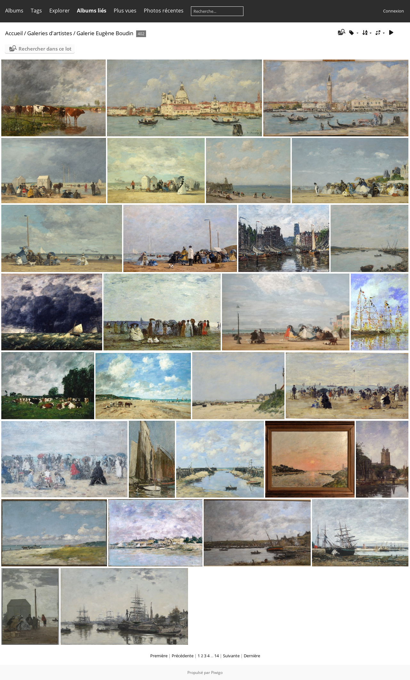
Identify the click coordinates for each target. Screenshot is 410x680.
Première (159, 656)
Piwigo (217, 672)
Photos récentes (164, 10)
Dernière (252, 656)
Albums (14, 10)
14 (216, 656)
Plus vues (125, 10)
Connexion (393, 11)
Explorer (59, 10)
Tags (36, 10)
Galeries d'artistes (49, 33)
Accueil (14, 33)
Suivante (231, 656)
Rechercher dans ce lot (45, 48)
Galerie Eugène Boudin (105, 33)
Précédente (182, 656)
